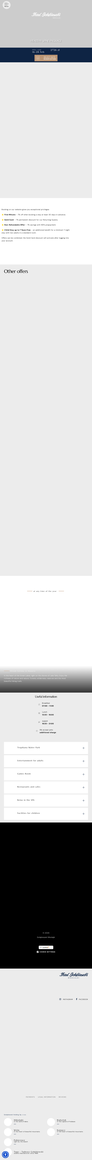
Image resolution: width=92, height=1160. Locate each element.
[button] (5, 1154)
